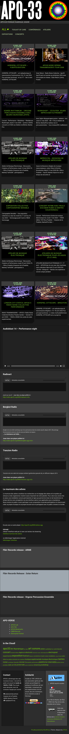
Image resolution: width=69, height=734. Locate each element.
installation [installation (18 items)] (52, 656)
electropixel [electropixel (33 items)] (53, 652)
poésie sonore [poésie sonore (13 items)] (60, 662)
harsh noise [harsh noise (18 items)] (44, 656)
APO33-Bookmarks (17, 629)
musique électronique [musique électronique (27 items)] (50, 659)
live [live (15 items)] (19, 659)
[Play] (5, 366)
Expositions (7, 34)
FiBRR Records (15, 631)
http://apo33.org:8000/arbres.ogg (32, 525)
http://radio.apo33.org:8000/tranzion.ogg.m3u (17, 479)
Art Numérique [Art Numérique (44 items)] (17, 649)
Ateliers (47, 30)
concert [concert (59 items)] (6, 652)
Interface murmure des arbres (12, 534)
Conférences (35, 30)
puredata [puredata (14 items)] (5, 665)
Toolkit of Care (19, 30)
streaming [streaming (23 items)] (37, 665)
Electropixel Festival (17, 633)
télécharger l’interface (10, 540)
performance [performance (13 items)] (35, 662)
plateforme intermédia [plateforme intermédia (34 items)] (47, 662)
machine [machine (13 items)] (22, 659)
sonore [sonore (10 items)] (26, 665)
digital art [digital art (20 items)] (22, 652)
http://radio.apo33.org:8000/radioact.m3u (16, 397)
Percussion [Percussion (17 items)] (28, 662)
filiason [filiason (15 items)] (31, 656)
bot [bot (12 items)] (52, 649)
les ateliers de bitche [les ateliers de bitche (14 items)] (11, 659)
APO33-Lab (14, 625)
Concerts (19, 34)
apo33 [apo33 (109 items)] (6, 648)
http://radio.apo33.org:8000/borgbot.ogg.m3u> (18, 440)
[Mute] (61, 366)
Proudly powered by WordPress (40, 730)
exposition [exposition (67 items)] (17, 655)
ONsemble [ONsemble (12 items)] (16, 662)
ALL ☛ (5, 29)
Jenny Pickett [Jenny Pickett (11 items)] (59, 656)
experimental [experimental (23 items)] (7, 656)
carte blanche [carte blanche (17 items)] (58, 649)
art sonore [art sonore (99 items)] (34, 648)
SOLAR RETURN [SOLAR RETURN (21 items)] (19, 665)
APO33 (65, 730)
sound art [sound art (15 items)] (30, 665)
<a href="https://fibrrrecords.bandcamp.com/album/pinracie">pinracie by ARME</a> (34, 558)
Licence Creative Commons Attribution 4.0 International (56, 719)
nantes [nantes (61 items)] (61, 659)
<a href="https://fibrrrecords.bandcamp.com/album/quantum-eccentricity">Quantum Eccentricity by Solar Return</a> (34, 582)
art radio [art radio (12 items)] (26, 649)
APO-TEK (14, 627)
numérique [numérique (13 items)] (10, 662)
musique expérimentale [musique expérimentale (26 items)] (33, 659)
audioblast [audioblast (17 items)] (48, 649)
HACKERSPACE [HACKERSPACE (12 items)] (37, 656)
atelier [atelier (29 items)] (42, 649)
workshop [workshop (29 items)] (44, 665)
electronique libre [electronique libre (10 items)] (44, 652)
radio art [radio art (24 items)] (11, 665)
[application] (34, 350)
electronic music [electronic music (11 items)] (36, 652)
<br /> (34, 384)
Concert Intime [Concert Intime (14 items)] (15, 652)
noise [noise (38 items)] (5, 662)
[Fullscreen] (64, 366)
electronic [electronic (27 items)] (29, 652)
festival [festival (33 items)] (26, 656)
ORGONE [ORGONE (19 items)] (21, 662)
